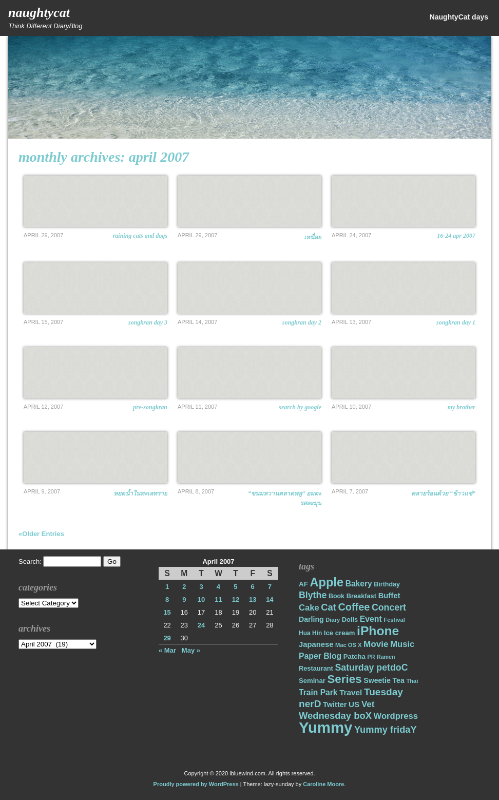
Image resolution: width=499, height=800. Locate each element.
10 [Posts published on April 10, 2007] (201, 599)
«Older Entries (41, 534)
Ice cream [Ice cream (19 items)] (339, 633)
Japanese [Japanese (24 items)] (316, 644)
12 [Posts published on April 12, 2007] (235, 599)
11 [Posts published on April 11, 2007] (218, 599)
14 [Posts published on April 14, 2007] (269, 599)
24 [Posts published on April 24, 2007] (201, 625)
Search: (30, 561)
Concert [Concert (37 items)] (389, 607)
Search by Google (300, 407)
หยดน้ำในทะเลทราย (140, 493)
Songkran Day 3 (147, 322)
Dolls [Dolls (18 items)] (350, 619)
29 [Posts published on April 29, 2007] (166, 638)
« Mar (167, 650)
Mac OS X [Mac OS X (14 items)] (348, 645)
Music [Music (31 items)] (402, 644)
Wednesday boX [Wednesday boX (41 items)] (335, 715)
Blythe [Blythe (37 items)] (313, 595)
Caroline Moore (323, 784)
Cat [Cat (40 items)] (328, 607)
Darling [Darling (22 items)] (311, 619)
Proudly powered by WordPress (196, 784)
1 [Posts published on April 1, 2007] (167, 587)
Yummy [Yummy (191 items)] (325, 727)
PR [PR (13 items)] (371, 657)
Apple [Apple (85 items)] (326, 582)
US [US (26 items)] (354, 704)
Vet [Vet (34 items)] (368, 704)
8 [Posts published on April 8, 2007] (167, 599)
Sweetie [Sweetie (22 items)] (377, 680)
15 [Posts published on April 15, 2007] (166, 612)
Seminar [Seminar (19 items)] (312, 680)
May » (191, 650)
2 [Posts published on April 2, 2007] (184, 587)
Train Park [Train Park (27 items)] (318, 692)
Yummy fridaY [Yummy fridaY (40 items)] (385, 729)
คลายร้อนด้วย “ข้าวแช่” (443, 493)
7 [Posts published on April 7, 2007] (270, 587)
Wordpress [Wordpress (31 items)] (396, 716)
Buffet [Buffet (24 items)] (389, 596)
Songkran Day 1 (455, 322)
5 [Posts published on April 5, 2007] (235, 587)
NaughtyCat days (459, 17)
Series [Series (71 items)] (344, 679)
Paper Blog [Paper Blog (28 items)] (320, 656)
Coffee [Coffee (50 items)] (354, 607)
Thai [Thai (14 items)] (412, 681)
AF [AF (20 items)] (303, 584)
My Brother (461, 407)
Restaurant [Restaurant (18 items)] (316, 668)
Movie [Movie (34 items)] (375, 644)
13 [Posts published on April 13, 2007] (252, 599)
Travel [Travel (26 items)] (350, 692)
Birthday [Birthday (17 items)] (387, 584)
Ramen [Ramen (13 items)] (386, 657)
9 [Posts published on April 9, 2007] (184, 599)
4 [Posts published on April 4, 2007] (218, 587)
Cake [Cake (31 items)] (309, 608)
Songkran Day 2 (301, 322)
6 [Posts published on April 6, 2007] (253, 587)
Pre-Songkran (150, 407)
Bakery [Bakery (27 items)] (359, 583)
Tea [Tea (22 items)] (398, 680)
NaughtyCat (39, 12)
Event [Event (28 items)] (371, 619)
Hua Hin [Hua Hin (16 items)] (310, 633)
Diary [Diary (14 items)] (332, 620)
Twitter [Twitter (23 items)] (335, 704)
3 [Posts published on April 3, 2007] (201, 587)
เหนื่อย (312, 237)
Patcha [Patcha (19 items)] (354, 656)
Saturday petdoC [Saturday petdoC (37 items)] (371, 667)
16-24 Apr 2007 (456, 235)
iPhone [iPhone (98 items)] (378, 631)
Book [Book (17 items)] (336, 596)
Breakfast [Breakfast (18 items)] (361, 596)
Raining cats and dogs (140, 235)
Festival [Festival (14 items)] (394, 620)
